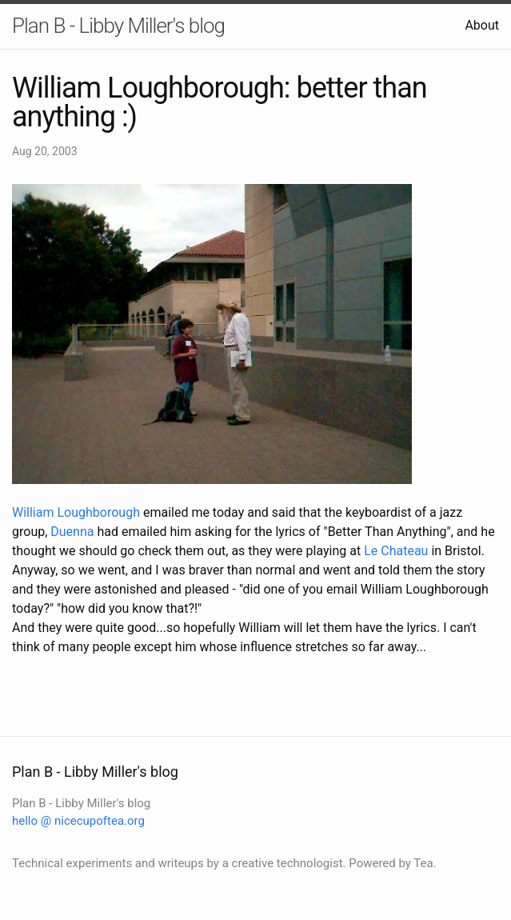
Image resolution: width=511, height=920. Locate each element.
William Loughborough (76, 512)
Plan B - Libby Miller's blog (118, 26)
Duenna (72, 531)
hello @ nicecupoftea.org (78, 821)
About (482, 25)
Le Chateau (396, 550)
